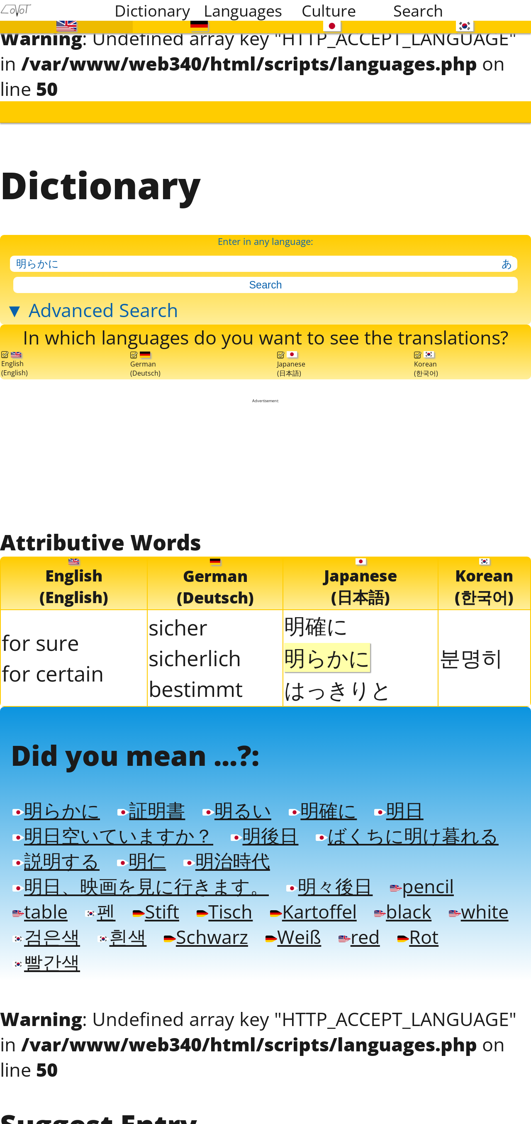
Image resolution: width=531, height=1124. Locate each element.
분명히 (471, 657)
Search (418, 10)
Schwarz (206, 936)
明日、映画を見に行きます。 (140, 886)
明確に (316, 625)
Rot (417, 936)
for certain (53, 673)
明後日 (264, 835)
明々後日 (329, 886)
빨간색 (46, 962)
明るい (236, 810)
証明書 (151, 810)
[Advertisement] (266, 465)
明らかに (56, 810)
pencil (421, 886)
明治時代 (226, 860)
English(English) (14, 364)
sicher (178, 627)
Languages (243, 10)
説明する (56, 860)
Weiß (293, 936)
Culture (329, 10)
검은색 (46, 936)
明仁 (141, 860)
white (478, 911)
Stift (156, 911)
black (402, 911)
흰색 (121, 936)
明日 (398, 810)
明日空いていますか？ (112, 835)
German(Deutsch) (145, 364)
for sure (40, 642)
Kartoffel (313, 911)
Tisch (225, 911)
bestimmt (196, 688)
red (359, 936)
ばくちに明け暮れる (407, 835)
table (40, 911)
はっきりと (338, 689)
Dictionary (152, 10)
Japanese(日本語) (291, 364)
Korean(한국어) (426, 364)
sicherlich (195, 657)
